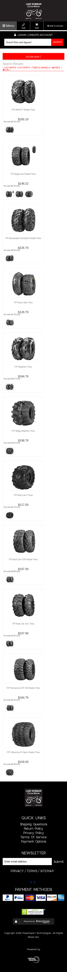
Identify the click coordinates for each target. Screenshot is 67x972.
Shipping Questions (33, 824)
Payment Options (33, 841)
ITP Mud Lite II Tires (23, 495)
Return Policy (33, 828)
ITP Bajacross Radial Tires (23, 174)
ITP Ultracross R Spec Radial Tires (23, 752)
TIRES (56, 67)
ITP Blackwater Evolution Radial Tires (23, 238)
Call (23, 26)
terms (32, 871)
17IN (6, 70)
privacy (17, 871)
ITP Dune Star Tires (23, 302)
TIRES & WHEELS (41, 67)
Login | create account (33, 34)
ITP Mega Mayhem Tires (23, 431)
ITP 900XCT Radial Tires (23, 109)
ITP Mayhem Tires (23, 367)
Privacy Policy (33, 833)
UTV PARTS (10, 67)
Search (57, 42)
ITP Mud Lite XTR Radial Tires (23, 559)
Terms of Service (33, 837)
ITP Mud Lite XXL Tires (23, 624)
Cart (37, 26)
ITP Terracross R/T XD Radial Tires (23, 688)
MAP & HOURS (55, 26)
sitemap (47, 871)
